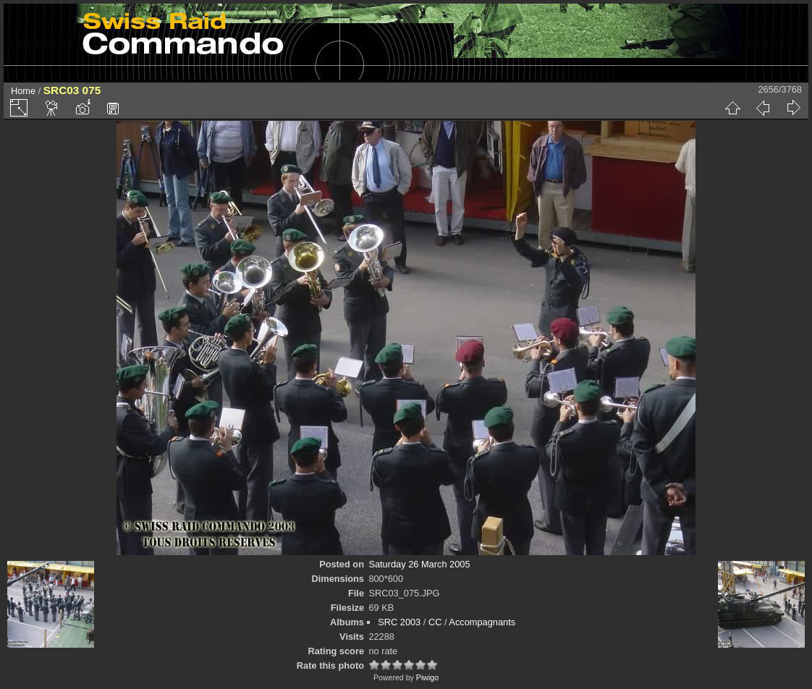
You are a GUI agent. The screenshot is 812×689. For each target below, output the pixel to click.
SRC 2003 (399, 622)
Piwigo (427, 677)
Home (23, 90)
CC (434, 622)
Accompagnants (482, 622)
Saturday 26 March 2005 (419, 564)
